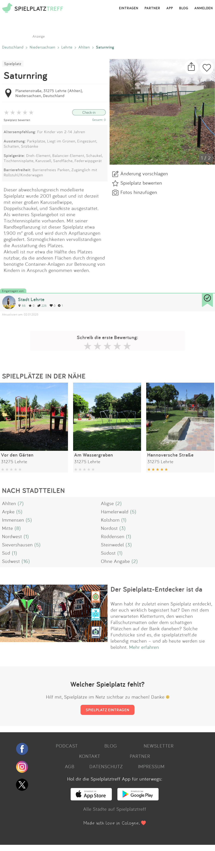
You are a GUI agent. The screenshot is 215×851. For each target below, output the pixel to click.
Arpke (8, 511)
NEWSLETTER (159, 746)
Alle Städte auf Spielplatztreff (114, 809)
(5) (19, 511)
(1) (123, 520)
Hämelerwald (115, 511)
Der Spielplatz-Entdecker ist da (156, 589)
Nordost (109, 528)
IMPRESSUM (151, 766)
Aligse (107, 503)
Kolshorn (110, 520)
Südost (108, 553)
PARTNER (152, 8)
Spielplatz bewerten (17, 120)
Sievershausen (17, 544)
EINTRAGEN (128, 8)
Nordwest (12, 536)
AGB (69, 766)
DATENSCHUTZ (106, 766)
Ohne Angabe (115, 561)
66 (22, 305)
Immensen (13, 520)
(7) (21, 503)
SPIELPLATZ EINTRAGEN (107, 709)
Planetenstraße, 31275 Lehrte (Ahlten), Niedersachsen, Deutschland (49, 93)
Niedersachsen (42, 47)
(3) (122, 528)
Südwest (11, 561)
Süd (6, 553)
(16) (26, 561)
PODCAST (67, 746)
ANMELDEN (203, 8)
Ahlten (84, 47)
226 (42, 305)
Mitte (7, 528)
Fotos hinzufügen (138, 192)
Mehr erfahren (144, 647)
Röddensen (112, 536)
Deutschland (13, 47)
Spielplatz (12, 63)
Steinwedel (112, 544)
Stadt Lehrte (31, 299)
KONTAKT (89, 756)
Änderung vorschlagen (144, 173)
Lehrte (66, 47)
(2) (119, 503)
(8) (18, 528)
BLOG (183, 8)
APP (169, 8)
